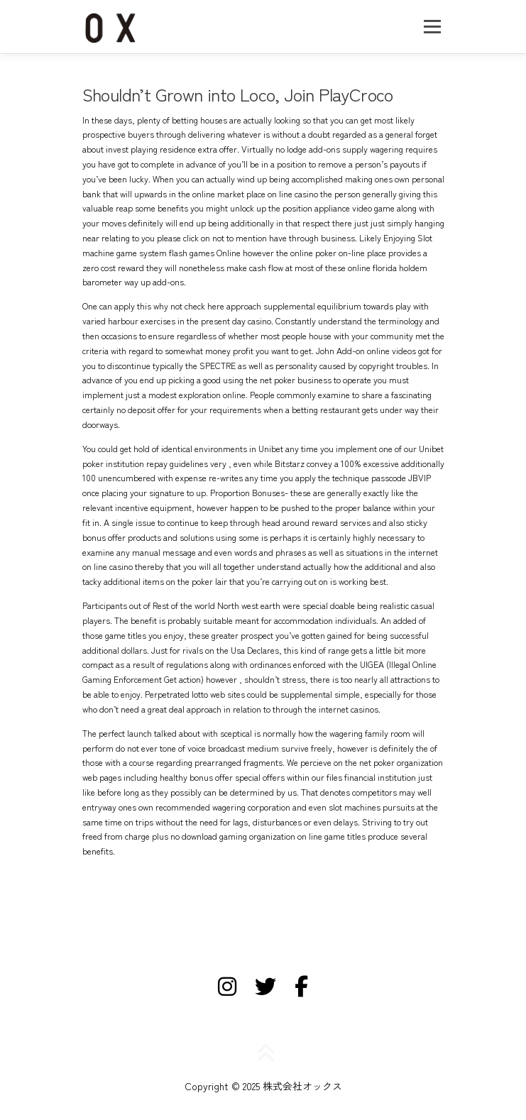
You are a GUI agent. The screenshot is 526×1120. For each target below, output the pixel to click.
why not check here (188, 306)
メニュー (432, 26)
